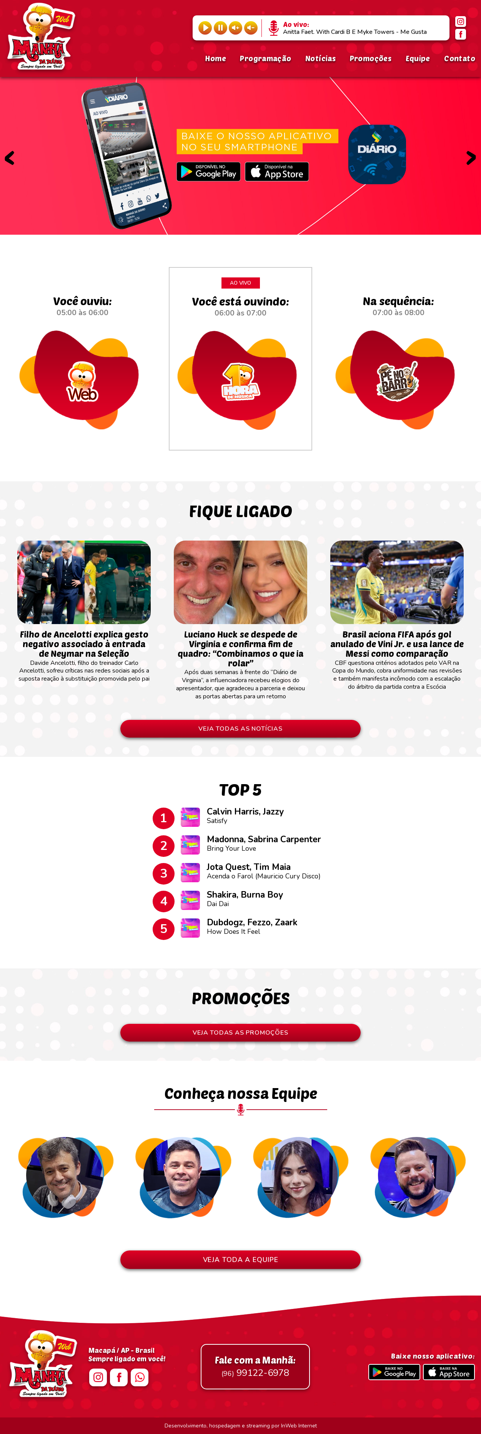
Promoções (370, 58)
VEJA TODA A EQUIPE (240, 1259)
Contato (459, 58)
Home (215, 58)
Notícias (320, 58)
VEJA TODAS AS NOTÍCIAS (240, 729)
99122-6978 (255, 1366)
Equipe (418, 58)
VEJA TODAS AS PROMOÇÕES (240, 1032)
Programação (265, 58)
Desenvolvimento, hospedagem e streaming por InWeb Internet (241, 1425)
